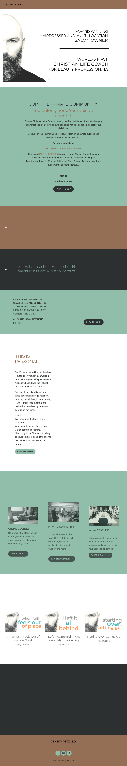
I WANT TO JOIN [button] (63, 189)
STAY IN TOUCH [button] (93, 322)
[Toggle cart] (120, 5)
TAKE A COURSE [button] (18, 554)
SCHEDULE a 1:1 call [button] (100, 555)
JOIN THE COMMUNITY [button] (62, 559)
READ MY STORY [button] (25, 451)
